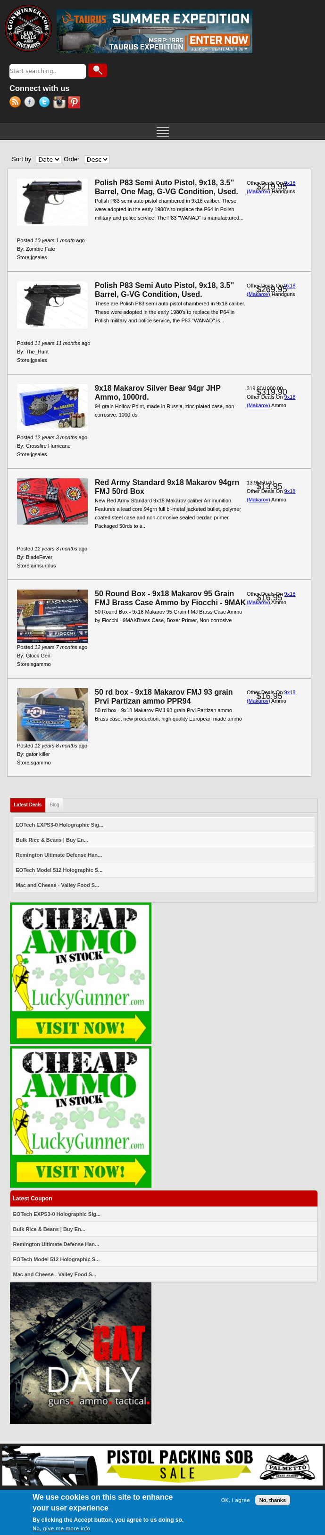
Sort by (21, 159)
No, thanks (272, 1500)
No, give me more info (61, 1529)
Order (71, 159)
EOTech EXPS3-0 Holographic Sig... (60, 825)
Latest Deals (30, 802)
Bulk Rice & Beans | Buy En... (52, 840)
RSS (16, 103)
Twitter (46, 103)
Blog (54, 804)
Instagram (60, 103)
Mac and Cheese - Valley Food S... (58, 885)
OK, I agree (235, 1501)
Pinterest (75, 103)
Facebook (31, 103)
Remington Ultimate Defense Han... (59, 855)
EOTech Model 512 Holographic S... (59, 870)
